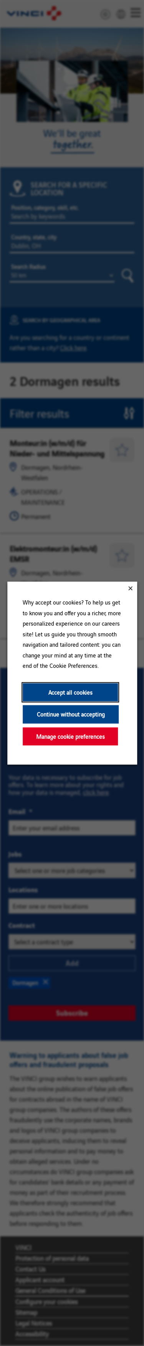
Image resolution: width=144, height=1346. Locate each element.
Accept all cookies (70, 692)
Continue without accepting (70, 714)
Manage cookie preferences (70, 736)
